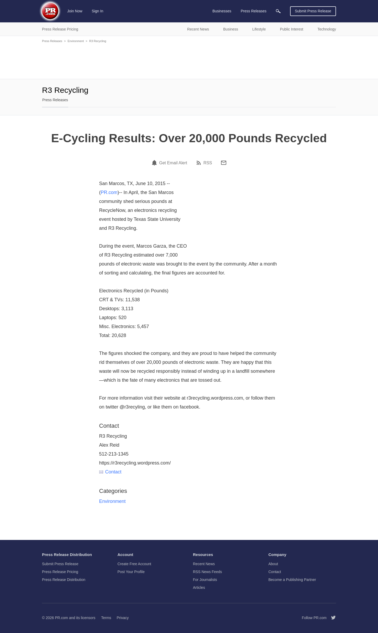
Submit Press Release (313, 11)
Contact (110, 471)
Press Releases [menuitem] (253, 11)
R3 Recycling (97, 41)
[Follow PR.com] (331, 618)
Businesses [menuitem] (221, 11)
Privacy (123, 618)
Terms (106, 618)
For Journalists (205, 580)
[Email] (223, 163)
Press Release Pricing (60, 572)
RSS (207, 163)
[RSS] (199, 163)
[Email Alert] (155, 163)
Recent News (204, 564)
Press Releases (52, 41)
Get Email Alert (173, 163)
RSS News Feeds (207, 572)
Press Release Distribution (63, 580)
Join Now (74, 11)
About (273, 564)
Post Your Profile (131, 572)
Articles (199, 587)
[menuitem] (278, 11)
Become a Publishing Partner (292, 580)
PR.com (109, 192)
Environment (75, 41)
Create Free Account (134, 564)
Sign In (97, 11)
